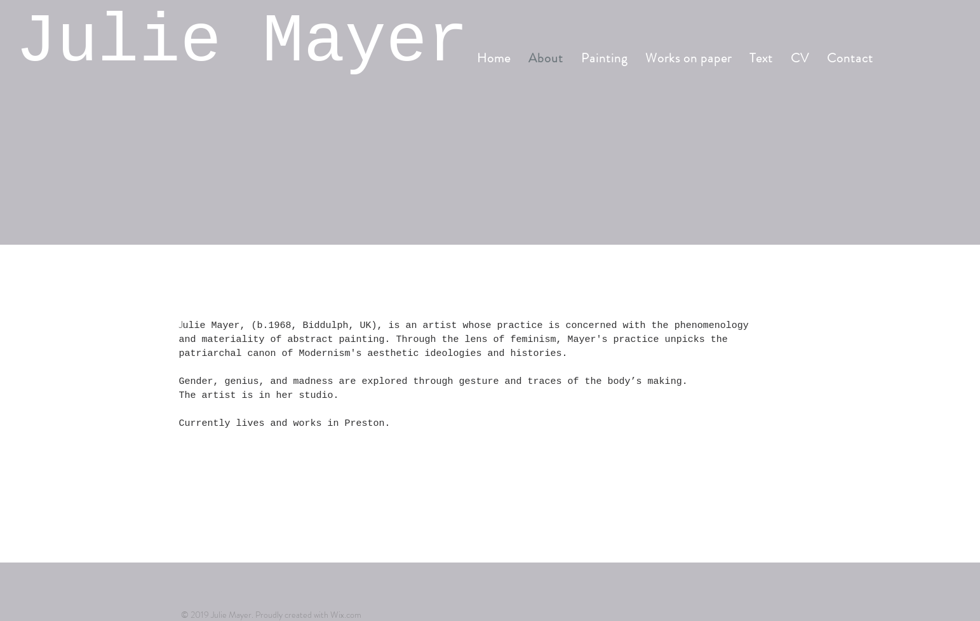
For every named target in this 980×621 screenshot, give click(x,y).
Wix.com (345, 614)
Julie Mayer (242, 42)
